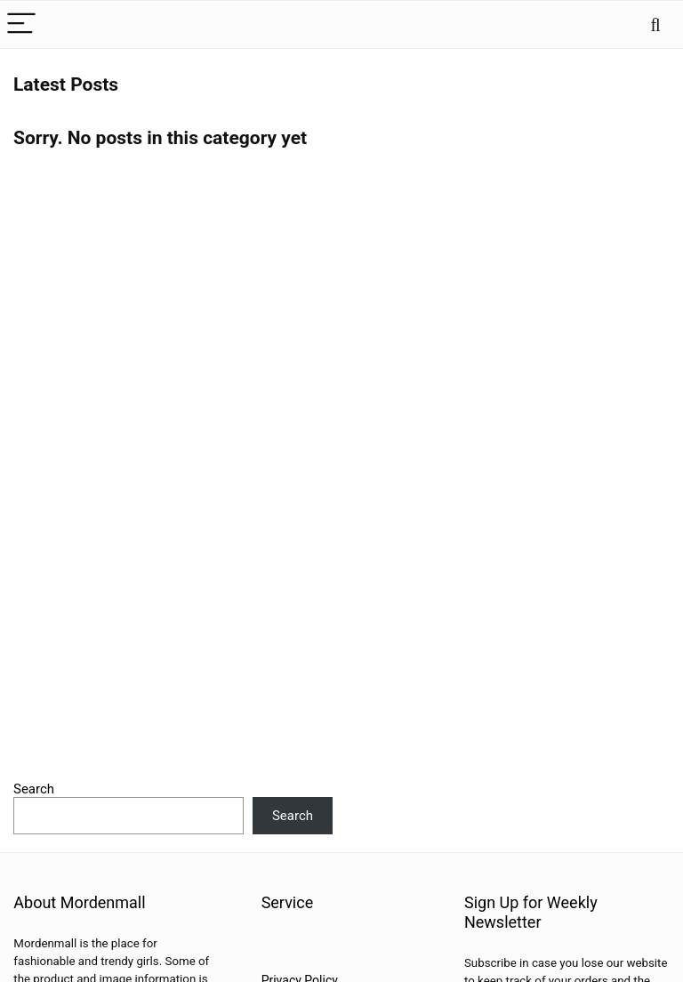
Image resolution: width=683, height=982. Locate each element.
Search (33, 789)
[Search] (655, 24)
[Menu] (21, 24)
